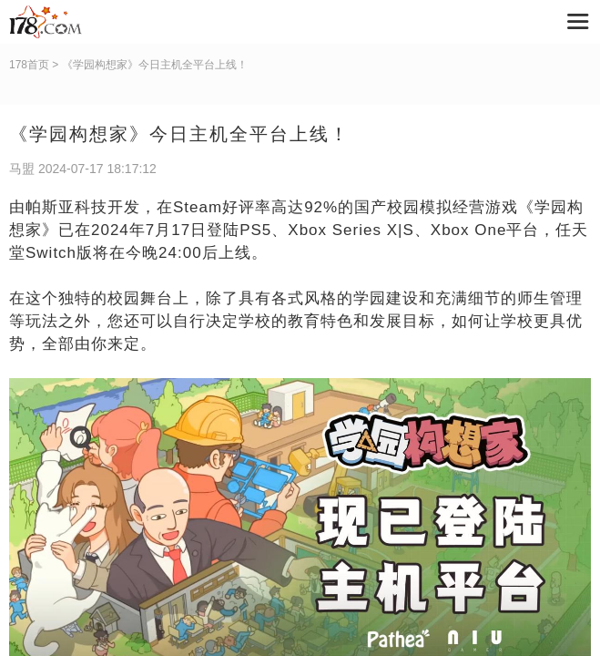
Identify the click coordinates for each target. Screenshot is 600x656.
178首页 (29, 64)
